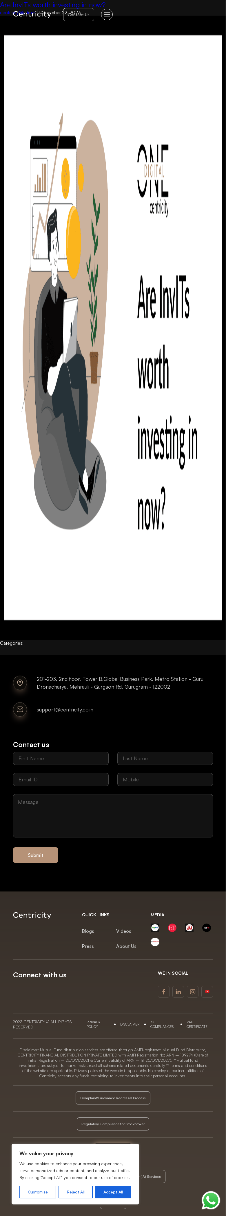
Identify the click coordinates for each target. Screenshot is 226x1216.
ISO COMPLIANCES (162, 1024)
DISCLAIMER (130, 1024)
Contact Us (79, 14)
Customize (38, 1191)
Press (88, 946)
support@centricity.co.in (65, 709)
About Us (126, 946)
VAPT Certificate (197, 1024)
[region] (75, 1174)
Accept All (113, 1191)
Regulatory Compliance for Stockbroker (113, 1124)
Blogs (88, 931)
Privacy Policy (94, 1024)
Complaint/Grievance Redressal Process (113, 1098)
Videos (123, 931)
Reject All (76, 1191)
